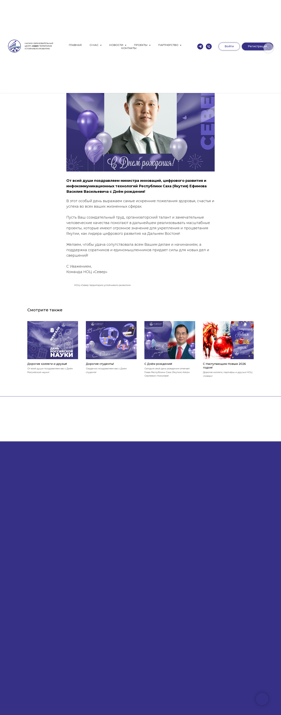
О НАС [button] (94, 44)
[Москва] (209, 46)
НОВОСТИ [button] (116, 44)
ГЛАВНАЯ (75, 44)
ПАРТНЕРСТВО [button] (168, 44)
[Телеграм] (200, 46)
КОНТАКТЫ (129, 48)
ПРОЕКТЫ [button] (141, 44)
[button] (257, 46)
